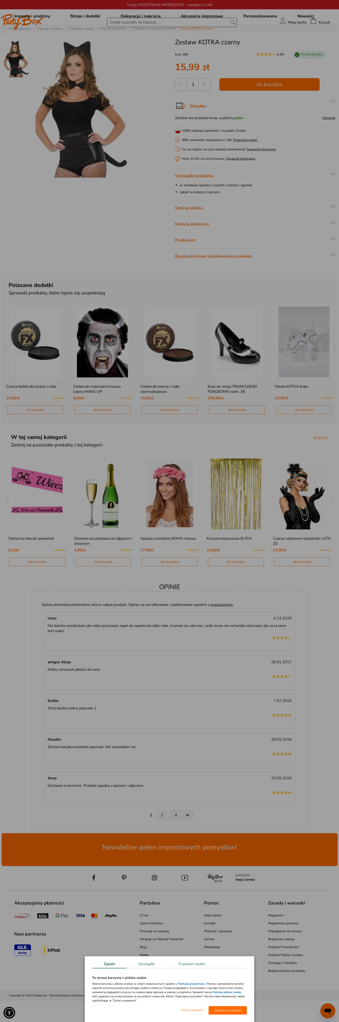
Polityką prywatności (192, 984)
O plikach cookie (191, 964)
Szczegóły (146, 964)
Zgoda (109, 964)
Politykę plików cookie (226, 992)
